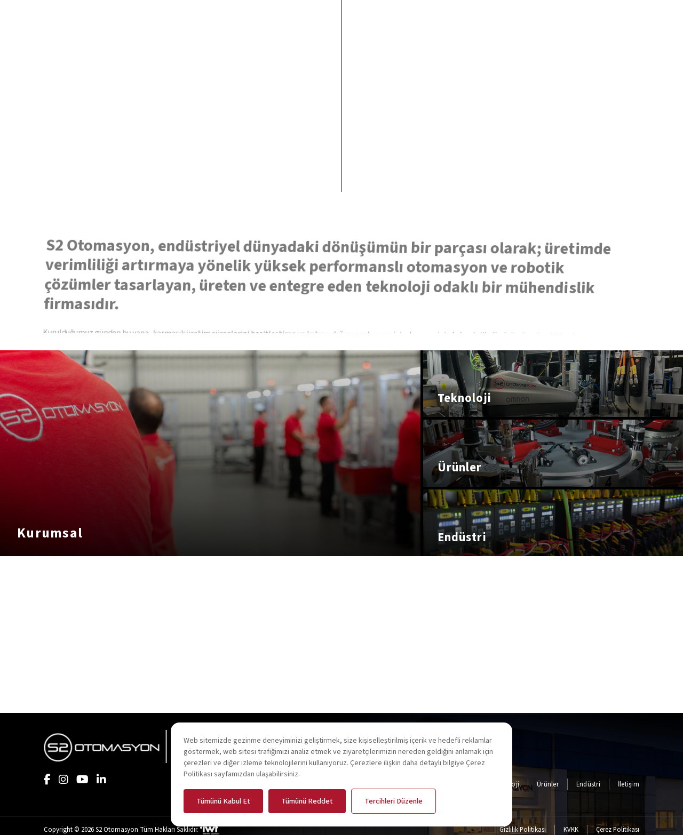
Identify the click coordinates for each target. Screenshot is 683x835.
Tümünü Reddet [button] (307, 801)
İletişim (628, 784)
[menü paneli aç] (669, 16)
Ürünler (548, 784)
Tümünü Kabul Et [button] (223, 801)
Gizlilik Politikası (522, 829)
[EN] (599, 16)
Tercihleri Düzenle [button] (393, 801)
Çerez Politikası (617, 829)
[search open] (640, 16)
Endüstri (588, 784)
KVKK (570, 829)
